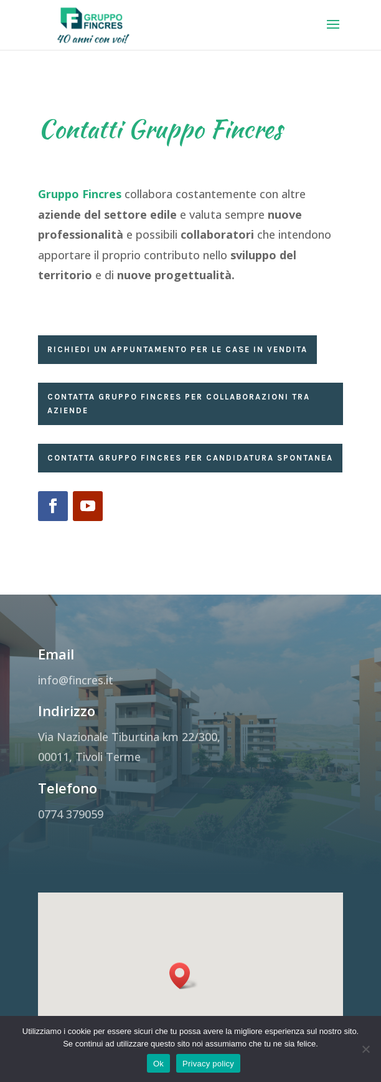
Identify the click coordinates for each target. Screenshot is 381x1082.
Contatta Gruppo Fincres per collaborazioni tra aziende (178, 403)
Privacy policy (208, 1063)
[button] (183, 990)
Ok (158, 1063)
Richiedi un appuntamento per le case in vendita (177, 349)
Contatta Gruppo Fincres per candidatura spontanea (190, 457)
